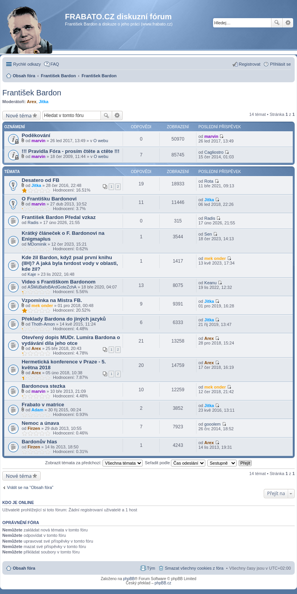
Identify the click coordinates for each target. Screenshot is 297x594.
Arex (31, 101)
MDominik (36, 244)
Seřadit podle (175, 462)
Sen (208, 234)
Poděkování (36, 135)
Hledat (277, 22)
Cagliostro (214, 152)
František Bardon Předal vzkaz (59, 217)
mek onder (215, 258)
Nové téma (19, 115)
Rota (208, 181)
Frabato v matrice (43, 404)
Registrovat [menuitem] (250, 64)
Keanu (210, 282)
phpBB (129, 579)
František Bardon (31, 92)
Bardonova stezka (43, 386)
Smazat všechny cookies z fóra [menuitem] (194, 568)
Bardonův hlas (39, 442)
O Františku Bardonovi (49, 199)
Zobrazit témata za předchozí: (94, 462)
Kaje (31, 274)
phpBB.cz (163, 583)
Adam (37, 409)
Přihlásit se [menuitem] (280, 64)
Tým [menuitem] (151, 568)
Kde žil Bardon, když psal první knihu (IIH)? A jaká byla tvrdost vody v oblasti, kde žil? (70, 263)
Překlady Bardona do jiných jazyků (64, 319)
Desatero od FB (40, 180)
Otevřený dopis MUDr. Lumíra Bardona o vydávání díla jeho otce (71, 340)
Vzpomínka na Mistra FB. (52, 300)
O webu (101, 140)
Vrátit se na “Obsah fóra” (30, 487)
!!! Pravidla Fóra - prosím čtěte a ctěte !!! (70, 151)
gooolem (212, 424)
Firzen (33, 428)
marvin (38, 140)
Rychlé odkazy (27, 64)
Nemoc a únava (40, 423)
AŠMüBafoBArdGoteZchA (52, 287)
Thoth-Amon (43, 324)
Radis (32, 222)
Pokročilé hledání (288, 22)
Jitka (43, 101)
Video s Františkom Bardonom (59, 282)
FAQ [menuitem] (55, 64)
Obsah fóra (24, 568)
